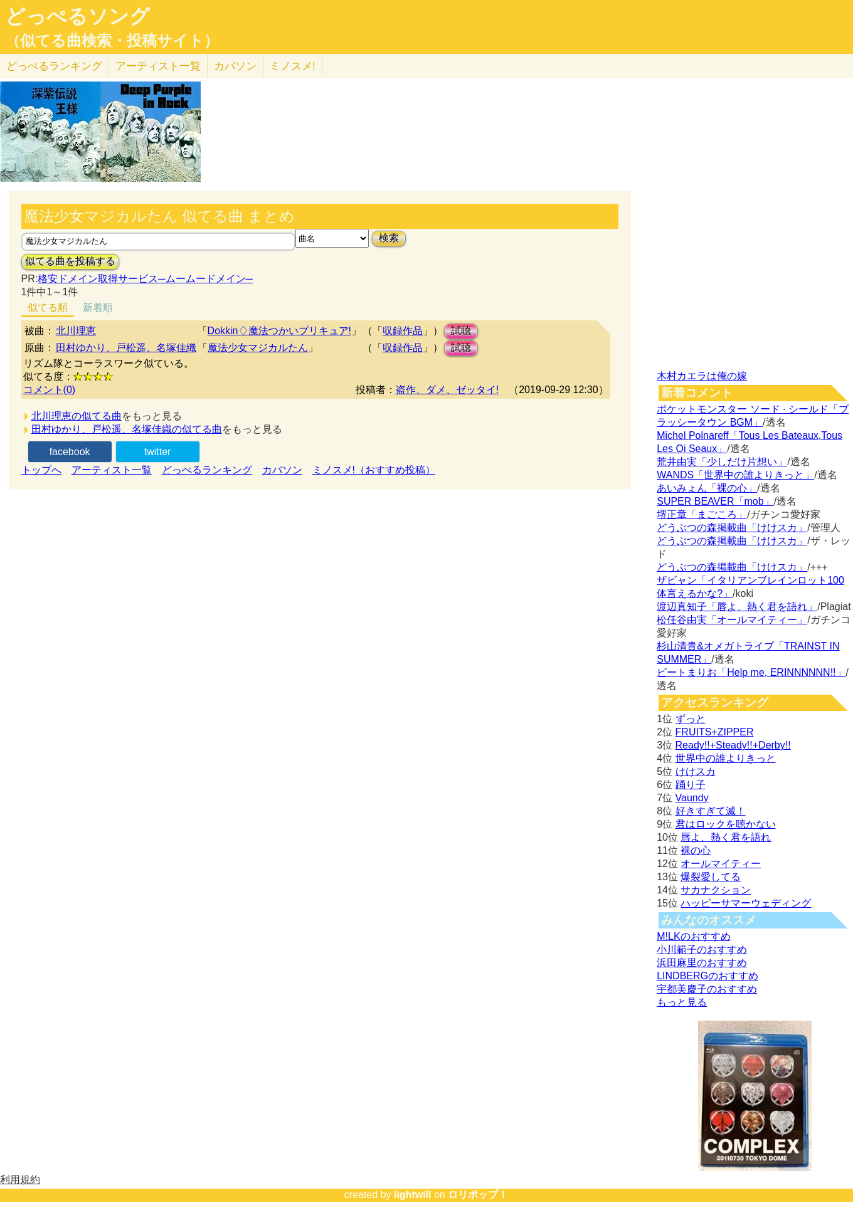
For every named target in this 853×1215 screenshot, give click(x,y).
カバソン (235, 66)
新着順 (98, 307)
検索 (389, 238)
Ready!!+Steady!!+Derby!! (733, 745)
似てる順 (48, 307)
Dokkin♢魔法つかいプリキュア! (279, 330)
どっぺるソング (77, 16)
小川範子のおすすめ (702, 949)
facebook (70, 451)
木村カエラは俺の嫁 (702, 376)
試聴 (461, 330)
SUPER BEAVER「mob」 (715, 501)
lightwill (413, 1194)
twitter (157, 451)
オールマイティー (721, 863)
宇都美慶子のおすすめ (707, 989)
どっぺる (54, 66)
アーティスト (158, 66)
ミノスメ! (292, 66)
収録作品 (403, 330)
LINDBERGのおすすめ (707, 975)
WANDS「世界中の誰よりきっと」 (735, 475)
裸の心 (696, 850)
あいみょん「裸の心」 (707, 488)
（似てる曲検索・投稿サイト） (112, 41)
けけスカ (696, 771)
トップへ (41, 470)
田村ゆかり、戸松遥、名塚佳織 (126, 347)
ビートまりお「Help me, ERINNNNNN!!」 (751, 672)
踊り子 (691, 784)
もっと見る (682, 1002)
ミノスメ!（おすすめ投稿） (373, 470)
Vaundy (692, 797)
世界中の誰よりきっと (726, 758)
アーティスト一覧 (112, 470)
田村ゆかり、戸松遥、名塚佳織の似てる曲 (126, 429)
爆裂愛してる (711, 876)
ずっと (691, 718)
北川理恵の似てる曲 (76, 416)
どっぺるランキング (207, 470)
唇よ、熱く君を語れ (726, 837)
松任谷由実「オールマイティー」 (732, 619)
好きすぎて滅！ (711, 811)
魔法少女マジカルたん (258, 347)
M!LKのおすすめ (693, 936)
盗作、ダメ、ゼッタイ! (447, 389)
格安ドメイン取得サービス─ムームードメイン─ (145, 278)
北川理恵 (76, 330)
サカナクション (716, 890)
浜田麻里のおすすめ (702, 962)
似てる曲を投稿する (70, 261)
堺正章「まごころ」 (702, 514)
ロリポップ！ (478, 1194)
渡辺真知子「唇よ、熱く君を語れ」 (737, 606)
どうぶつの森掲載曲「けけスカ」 (732, 527)
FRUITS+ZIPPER (715, 732)
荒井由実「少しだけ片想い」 (722, 461)
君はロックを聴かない (726, 824)
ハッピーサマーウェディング (746, 903)
